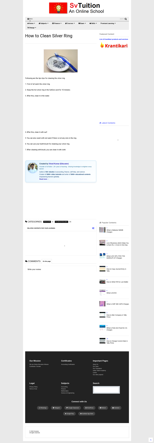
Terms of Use (33, 389)
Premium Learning (108, 23)
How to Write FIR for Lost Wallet (117, 282)
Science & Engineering (67, 393)
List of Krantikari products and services (114, 39)
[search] (103, 389)
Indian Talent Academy (99, 370)
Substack (115, 408)
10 (107, 339)
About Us (95, 364)
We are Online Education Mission (39, 364)
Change (31, 28)
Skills (93, 23)
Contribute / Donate (35, 366)
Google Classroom (72, 408)
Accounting (64, 387)
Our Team (95, 366)
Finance (56, 23)
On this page (47, 261)
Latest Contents (107, 123)
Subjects (43, 23)
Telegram (56, 408)
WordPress (89, 408)
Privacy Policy (34, 387)
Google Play (69, 413)
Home (31, 23)
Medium (103, 408)
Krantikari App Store (86, 413)
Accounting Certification (68, 364)
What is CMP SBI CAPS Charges (118, 304)
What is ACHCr (112, 293)
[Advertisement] (44, 112)
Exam (82, 23)
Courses (70, 23)
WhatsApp (42, 408)
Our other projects (98, 374)
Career (95, 372)
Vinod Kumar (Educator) (59, 164)
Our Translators (97, 368)
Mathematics (65, 391)
